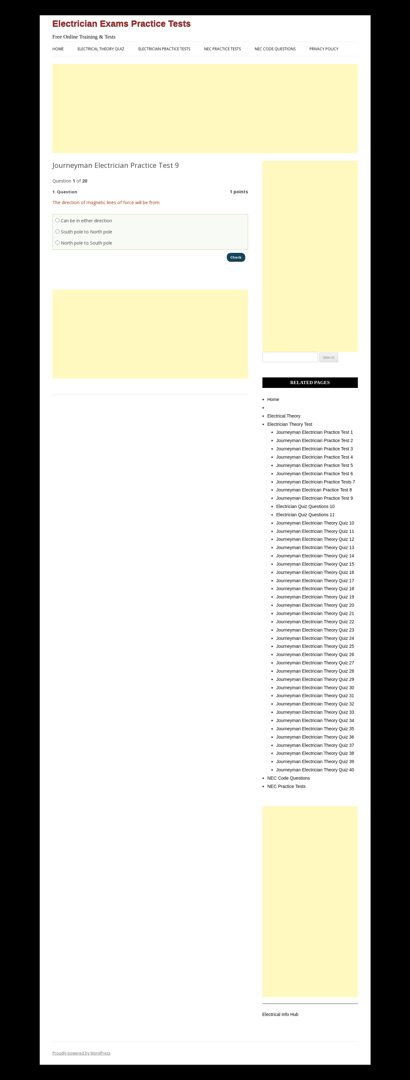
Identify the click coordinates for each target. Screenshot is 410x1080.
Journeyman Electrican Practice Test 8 (314, 489)
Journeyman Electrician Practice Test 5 (314, 465)
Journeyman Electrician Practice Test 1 (314, 432)
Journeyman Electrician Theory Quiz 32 (315, 703)
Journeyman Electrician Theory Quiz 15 (315, 564)
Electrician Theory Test (290, 424)
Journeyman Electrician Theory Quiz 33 (315, 712)
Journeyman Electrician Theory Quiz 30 (315, 687)
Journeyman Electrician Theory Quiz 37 (315, 745)
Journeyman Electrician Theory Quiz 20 (315, 605)
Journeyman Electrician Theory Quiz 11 (315, 531)
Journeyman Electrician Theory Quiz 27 (315, 662)
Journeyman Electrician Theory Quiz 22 (315, 621)
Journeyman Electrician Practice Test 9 (314, 498)
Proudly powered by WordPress (81, 1053)
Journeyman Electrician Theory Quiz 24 (315, 638)
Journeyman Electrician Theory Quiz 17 (315, 580)
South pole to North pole (83, 232)
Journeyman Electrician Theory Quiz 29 (315, 679)
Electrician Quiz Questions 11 (305, 514)
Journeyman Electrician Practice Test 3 (314, 448)
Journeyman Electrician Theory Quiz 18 (315, 588)
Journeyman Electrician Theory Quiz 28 (315, 671)
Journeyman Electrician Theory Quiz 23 (315, 630)
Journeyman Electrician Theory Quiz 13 (315, 547)
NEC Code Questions (275, 49)
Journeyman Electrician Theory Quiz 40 (315, 769)
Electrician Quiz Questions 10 (305, 506)
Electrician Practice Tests (164, 49)
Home (58, 49)
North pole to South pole (83, 243)
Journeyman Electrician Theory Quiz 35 (315, 728)
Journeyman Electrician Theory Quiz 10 (315, 523)
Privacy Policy (323, 49)
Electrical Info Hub (280, 1014)
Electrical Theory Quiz (101, 49)
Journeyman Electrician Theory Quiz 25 (315, 646)
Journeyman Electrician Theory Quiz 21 (315, 613)
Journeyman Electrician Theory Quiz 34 (315, 720)
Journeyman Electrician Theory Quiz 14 (315, 555)
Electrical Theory (284, 415)
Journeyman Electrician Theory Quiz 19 (315, 596)
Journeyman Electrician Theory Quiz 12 (315, 539)
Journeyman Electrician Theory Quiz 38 (315, 753)
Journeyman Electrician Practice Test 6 (314, 473)
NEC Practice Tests (222, 49)
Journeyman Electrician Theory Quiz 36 (315, 737)
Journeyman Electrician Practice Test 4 (314, 457)
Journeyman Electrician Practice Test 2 (314, 440)
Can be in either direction (83, 221)
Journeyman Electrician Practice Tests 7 (315, 481)
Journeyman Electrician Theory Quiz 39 (315, 761)
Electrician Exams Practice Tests (121, 23)
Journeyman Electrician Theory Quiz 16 (315, 572)
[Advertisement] (205, 108)
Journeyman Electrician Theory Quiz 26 (315, 654)
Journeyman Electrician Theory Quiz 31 (315, 695)
